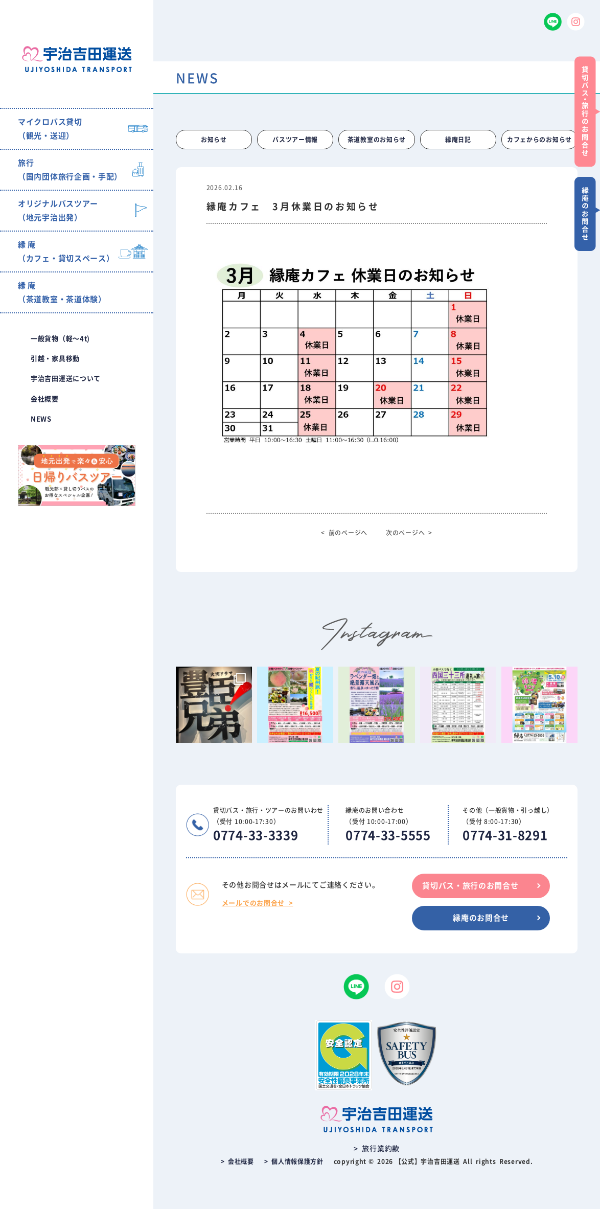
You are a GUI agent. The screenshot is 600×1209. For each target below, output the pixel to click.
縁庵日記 (458, 139)
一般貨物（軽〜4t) (60, 338)
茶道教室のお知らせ (377, 139)
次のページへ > (409, 533)
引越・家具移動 (55, 358)
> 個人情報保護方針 (294, 1161)
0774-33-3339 (255, 835)
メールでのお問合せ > (257, 903)
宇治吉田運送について (66, 378)
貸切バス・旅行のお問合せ (470, 885)
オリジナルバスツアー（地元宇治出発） (58, 210)
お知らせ (214, 139)
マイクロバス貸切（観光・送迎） (50, 129)
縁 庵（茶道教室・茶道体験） (62, 292)
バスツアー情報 (295, 139)
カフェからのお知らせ (539, 139)
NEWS (41, 419)
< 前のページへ (344, 533)
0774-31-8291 (505, 835)
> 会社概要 (237, 1161)
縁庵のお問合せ (481, 918)
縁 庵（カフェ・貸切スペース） (66, 251)
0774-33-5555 (387, 835)
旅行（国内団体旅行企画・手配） (70, 169)
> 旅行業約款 (377, 1148)
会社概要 (45, 399)
